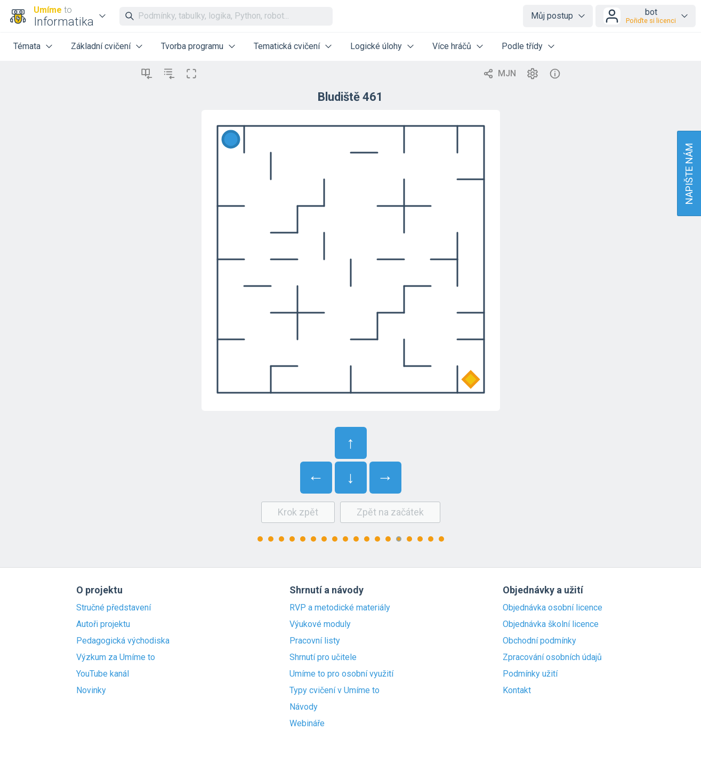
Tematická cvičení (287, 46)
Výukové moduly (320, 624)
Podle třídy (522, 46)
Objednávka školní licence (551, 624)
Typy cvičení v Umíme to (334, 690)
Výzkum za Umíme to (115, 657)
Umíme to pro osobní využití (341, 674)
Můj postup (552, 16)
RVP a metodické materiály (339, 608)
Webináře (307, 723)
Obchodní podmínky (539, 641)
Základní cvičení (101, 46)
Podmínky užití (530, 674)
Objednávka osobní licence (552, 608)
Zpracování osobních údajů (552, 657)
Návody (303, 707)
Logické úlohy (376, 46)
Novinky (91, 690)
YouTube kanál (102, 674)
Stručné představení (113, 608)
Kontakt (517, 690)
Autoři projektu (103, 624)
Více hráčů (451, 46)
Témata (27, 46)
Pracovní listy (314, 641)
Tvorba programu (192, 46)
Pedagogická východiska (123, 641)
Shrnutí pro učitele (323, 657)
